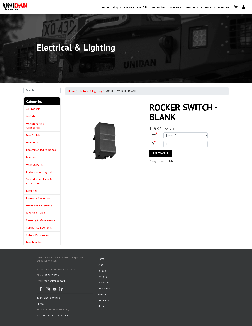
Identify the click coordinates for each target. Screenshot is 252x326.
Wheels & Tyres (35, 213)
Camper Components (39, 227)
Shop (100, 264)
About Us (103, 306)
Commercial (175, 7)
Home (105, 7)
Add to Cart (160, 153)
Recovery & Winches (38, 198)
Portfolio (142, 7)
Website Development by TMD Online (53, 315)
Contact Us (208, 7)
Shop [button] (116, 7)
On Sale (30, 116)
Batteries (31, 191)
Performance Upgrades (40, 172)
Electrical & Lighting (39, 205)
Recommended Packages (41, 150)
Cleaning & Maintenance (40, 220)
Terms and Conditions (48, 297)
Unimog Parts (34, 164)
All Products (33, 109)
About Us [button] (224, 7)
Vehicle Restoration (38, 235)
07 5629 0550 (52, 275)
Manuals (31, 157)
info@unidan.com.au (54, 280)
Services (102, 294)
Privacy (40, 303)
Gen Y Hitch (33, 135)
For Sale (129, 7)
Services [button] (190, 7)
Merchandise (34, 242)
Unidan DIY (33, 142)
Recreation (158, 7)
